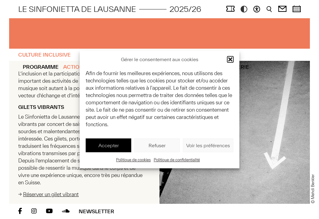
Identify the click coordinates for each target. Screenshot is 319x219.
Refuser (157, 145)
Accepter (108, 145)
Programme (41, 67)
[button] (230, 59)
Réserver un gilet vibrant (51, 194)
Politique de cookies (133, 160)
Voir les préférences (208, 145)
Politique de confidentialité (177, 160)
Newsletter (96, 211)
